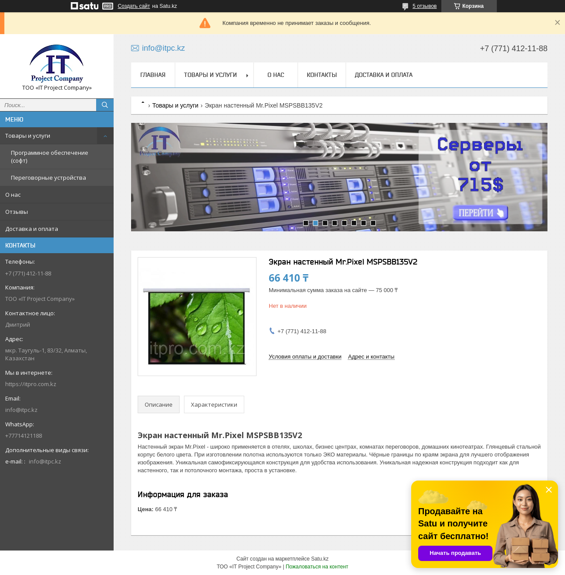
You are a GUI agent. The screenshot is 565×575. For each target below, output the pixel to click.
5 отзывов (424, 6)
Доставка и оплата (31, 229)
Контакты (322, 74)
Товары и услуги (27, 135)
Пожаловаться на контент (317, 567)
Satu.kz (320, 559)
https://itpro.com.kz (30, 384)
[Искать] (105, 105)
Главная (153, 74)
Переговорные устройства (48, 177)
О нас (13, 195)
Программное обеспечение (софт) (49, 156)
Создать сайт (134, 6)
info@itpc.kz (21, 410)
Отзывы (16, 212)
